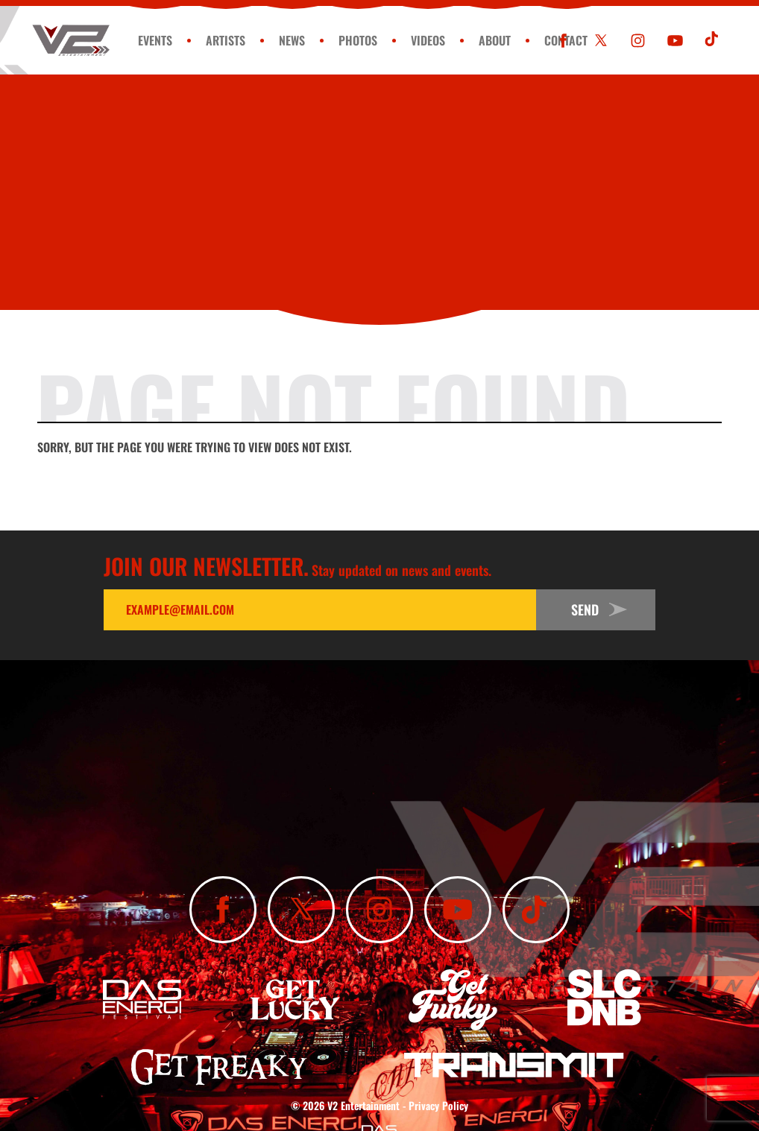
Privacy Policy (438, 1105)
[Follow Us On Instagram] (638, 40)
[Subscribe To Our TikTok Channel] (712, 40)
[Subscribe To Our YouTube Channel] (675, 40)
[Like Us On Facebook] (563, 40)
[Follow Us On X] (600, 40)
